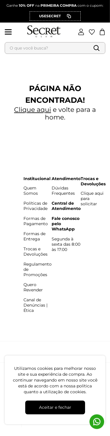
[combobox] (55, 48)
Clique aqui (32, 110)
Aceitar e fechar (55, 407)
